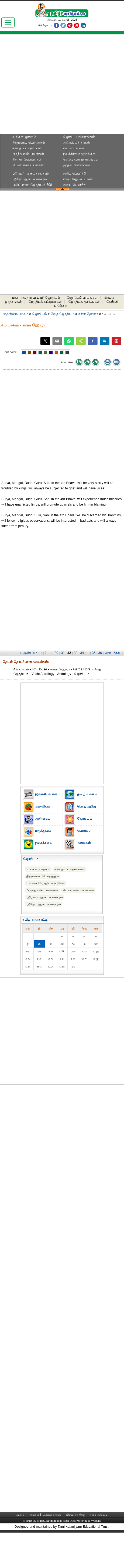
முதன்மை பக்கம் (15, 314)
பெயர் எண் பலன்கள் (28, 165)
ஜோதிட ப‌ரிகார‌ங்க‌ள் (79, 137)
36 (100, 653)
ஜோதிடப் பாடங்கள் (82, 298)
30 (56, 653)
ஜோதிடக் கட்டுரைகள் (45, 302)
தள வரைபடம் (98, 1514)
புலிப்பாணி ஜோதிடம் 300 (32, 185)
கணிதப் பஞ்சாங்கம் (27, 148)
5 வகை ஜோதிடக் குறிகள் (45, 883)
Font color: (10, 352)
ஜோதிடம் (39, 314)
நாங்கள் (34, 1514)
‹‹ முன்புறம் (28, 653)
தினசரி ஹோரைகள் (27, 159)
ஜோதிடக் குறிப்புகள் (84, 302)
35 (94, 653)
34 (82, 653)
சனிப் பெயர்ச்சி (74, 173)
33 (76, 653)
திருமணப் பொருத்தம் (28, 142)
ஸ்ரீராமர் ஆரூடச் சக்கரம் (30, 173)
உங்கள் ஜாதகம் (24, 137)
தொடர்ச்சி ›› (114, 653)
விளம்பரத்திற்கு (75, 1514)
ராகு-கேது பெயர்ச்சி (77, 179)
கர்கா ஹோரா (88, 314)
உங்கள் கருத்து (52, 1514)
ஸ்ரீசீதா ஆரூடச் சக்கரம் (29, 179)
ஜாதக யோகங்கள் (76, 165)
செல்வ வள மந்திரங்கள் (81, 159)
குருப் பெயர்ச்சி (74, 185)
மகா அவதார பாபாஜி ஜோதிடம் (36, 298)
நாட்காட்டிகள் (73, 148)
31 (63, 653)
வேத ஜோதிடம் (62, 314)
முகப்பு (20, 1514)
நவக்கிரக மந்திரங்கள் (79, 154)
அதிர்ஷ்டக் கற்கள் (76, 142)
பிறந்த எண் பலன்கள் (28, 154)
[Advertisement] (62, 85)
